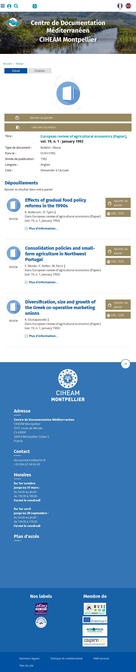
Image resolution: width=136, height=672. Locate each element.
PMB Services (101, 658)
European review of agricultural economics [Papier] (83, 136)
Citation (40, 71)
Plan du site (26, 665)
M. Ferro (57, 266)
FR (118, 5)
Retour (20, 63)
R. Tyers (48, 212)
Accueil (7, 63)
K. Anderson (33, 212)
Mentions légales (29, 658)
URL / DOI (117, 213)
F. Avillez (44, 266)
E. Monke (31, 266)
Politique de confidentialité (67, 658)
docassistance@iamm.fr (30, 460)
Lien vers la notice (44, 127)
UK (127, 5)
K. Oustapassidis (36, 320)
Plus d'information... (43, 228)
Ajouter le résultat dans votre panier (28, 189)
